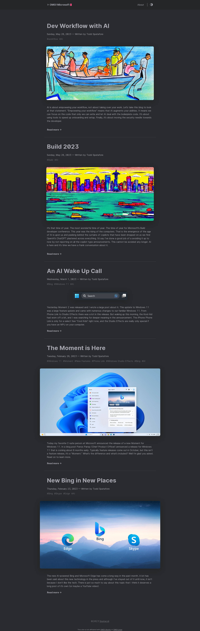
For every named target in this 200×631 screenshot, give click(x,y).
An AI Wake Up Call (74, 270)
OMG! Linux (117, 630)
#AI (61, 39)
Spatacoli (104, 621)
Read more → (54, 129)
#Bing (50, 284)
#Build (50, 159)
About (140, 4)
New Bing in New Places (81, 480)
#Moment (68, 361)
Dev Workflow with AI (78, 25)
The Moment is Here (76, 347)
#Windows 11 (61, 284)
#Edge (66, 493)
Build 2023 (63, 146)
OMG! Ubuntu (105, 630)
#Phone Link (98, 361)
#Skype (58, 493)
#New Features (82, 361)
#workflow (52, 39)
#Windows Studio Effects (119, 361)
